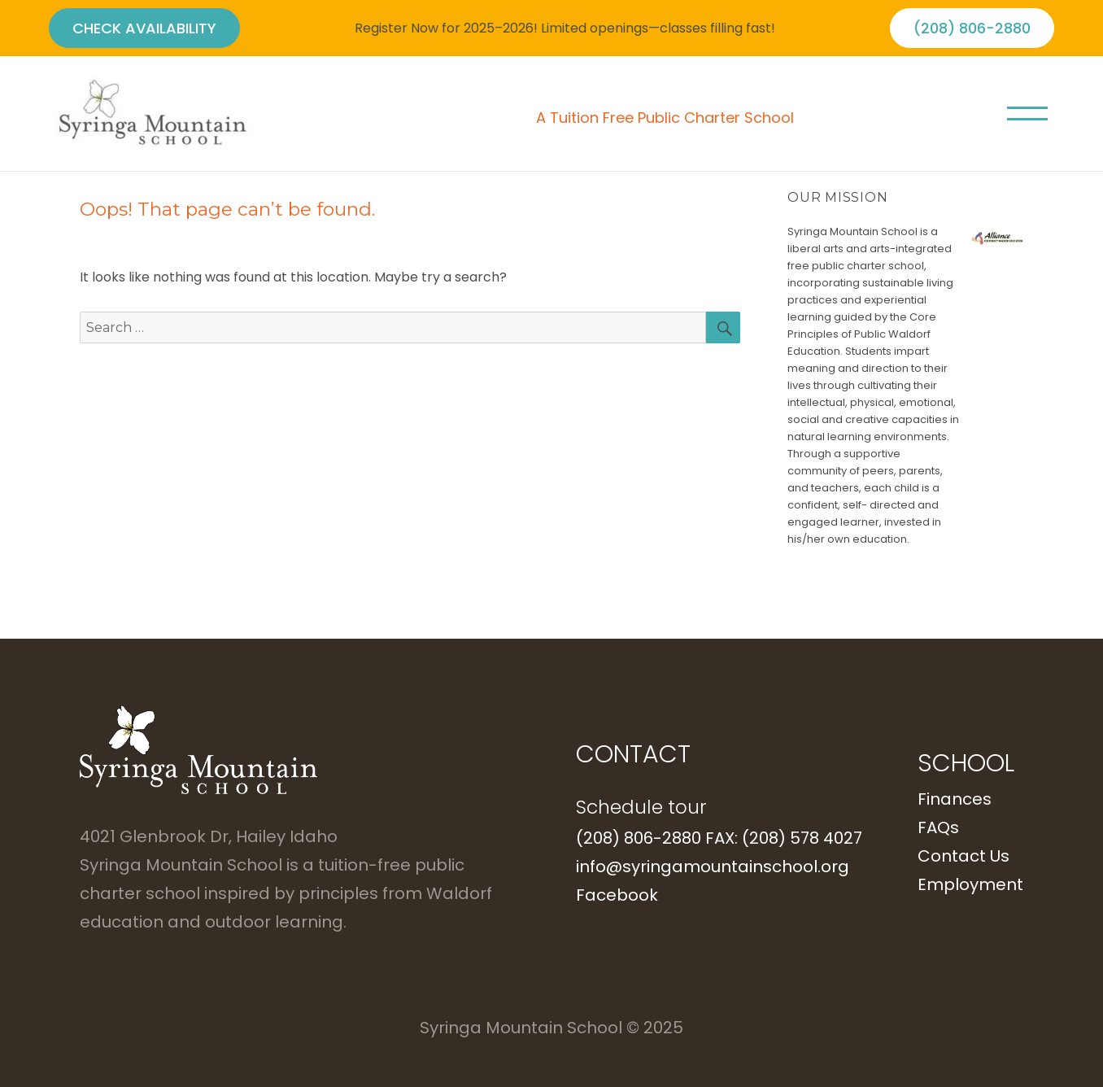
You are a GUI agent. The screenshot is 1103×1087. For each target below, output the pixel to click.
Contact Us (963, 856)
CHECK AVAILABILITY (144, 28)
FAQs (938, 827)
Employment (970, 884)
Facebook (617, 895)
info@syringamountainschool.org (712, 866)
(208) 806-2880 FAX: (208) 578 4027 (719, 838)
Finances (955, 799)
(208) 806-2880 (972, 28)
